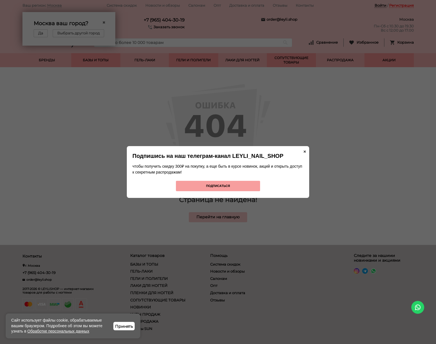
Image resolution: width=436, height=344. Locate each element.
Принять (124, 326)
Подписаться (218, 186)
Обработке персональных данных (58, 331)
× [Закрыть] (304, 152)
